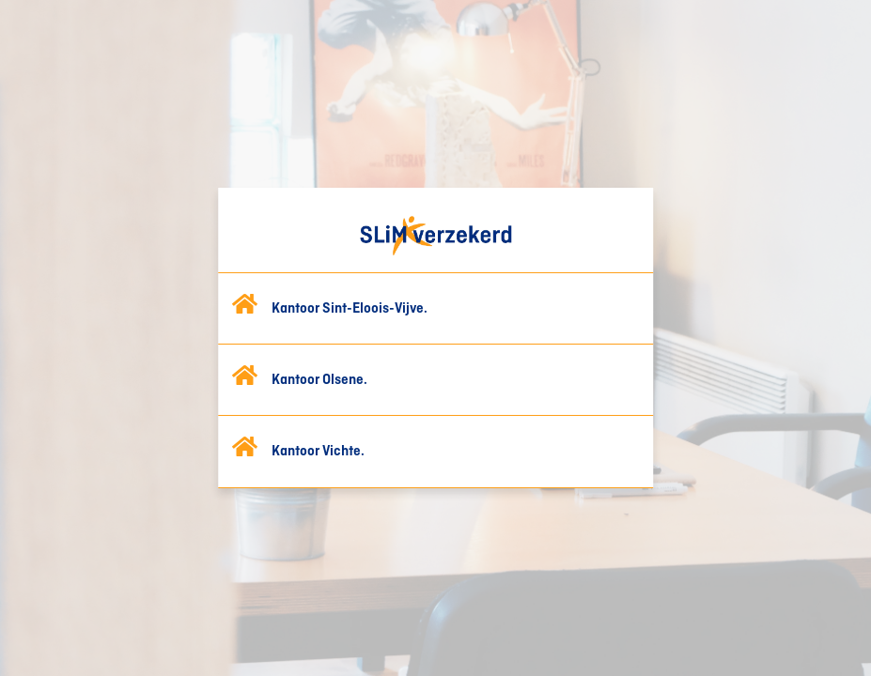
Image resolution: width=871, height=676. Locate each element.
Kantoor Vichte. (318, 451)
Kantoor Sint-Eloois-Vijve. (350, 309)
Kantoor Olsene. (319, 380)
